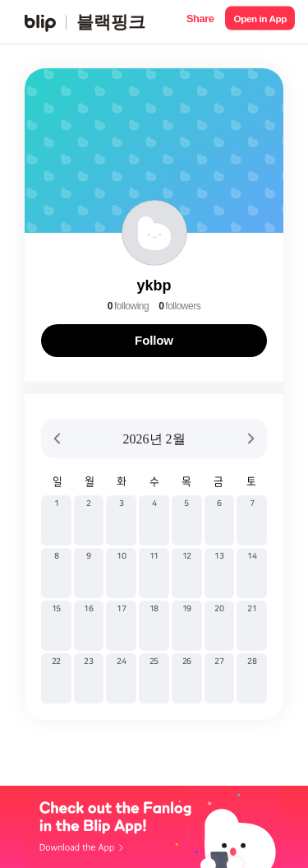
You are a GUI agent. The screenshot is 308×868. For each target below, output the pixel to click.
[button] (200, 22)
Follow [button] (154, 340)
